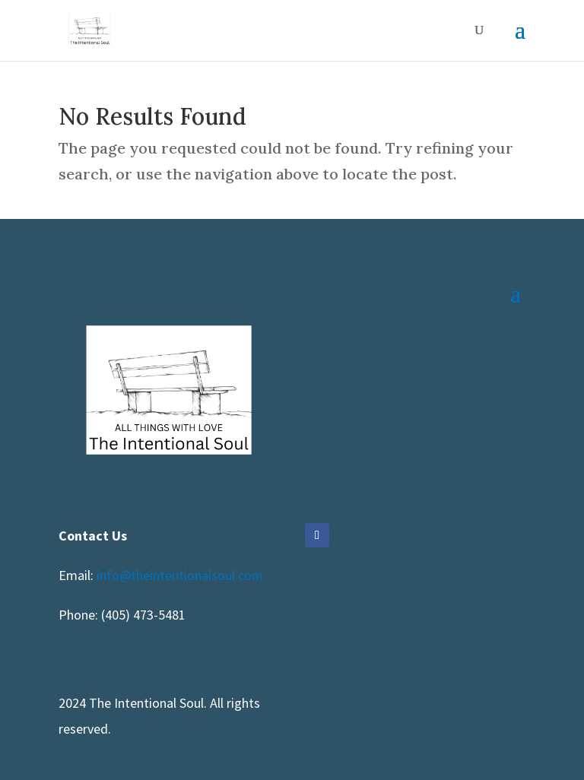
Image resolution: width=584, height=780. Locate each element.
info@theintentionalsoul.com (180, 575)
